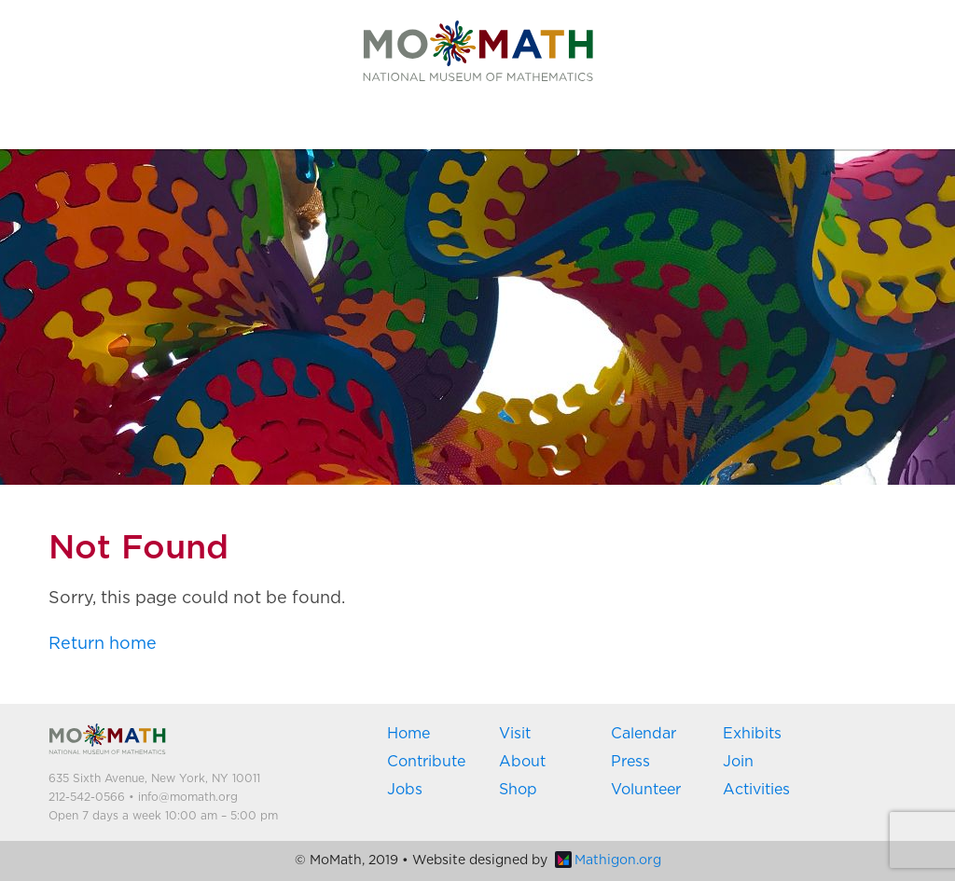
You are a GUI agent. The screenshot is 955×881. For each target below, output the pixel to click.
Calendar (643, 733)
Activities (756, 789)
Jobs (404, 789)
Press (630, 761)
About (522, 761)
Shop (518, 789)
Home (408, 733)
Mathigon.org (608, 860)
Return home (102, 644)
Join (738, 761)
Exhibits (752, 733)
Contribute (426, 761)
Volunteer (646, 789)
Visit (515, 733)
